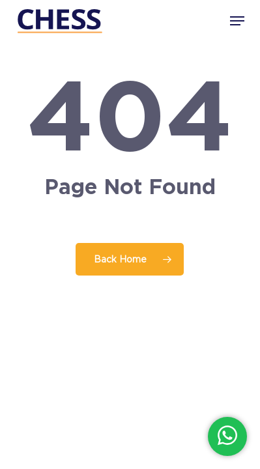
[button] (237, 20)
